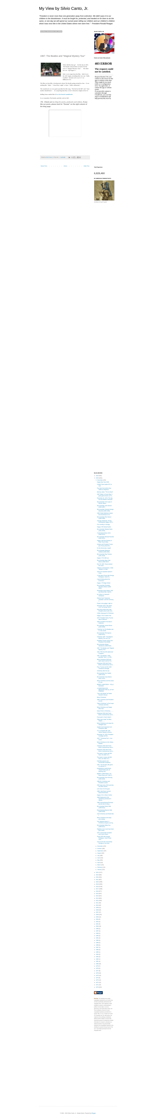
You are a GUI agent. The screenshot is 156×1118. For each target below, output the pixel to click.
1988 (97, 945)
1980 (97, 963)
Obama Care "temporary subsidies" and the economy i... (105, 599)
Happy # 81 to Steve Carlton (104, 795)
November (100, 846)
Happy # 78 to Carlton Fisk (104, 615)
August (99, 853)
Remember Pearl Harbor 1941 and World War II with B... (105, 591)
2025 (97, 478)
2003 (97, 921)
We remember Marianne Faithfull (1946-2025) (103, 551)
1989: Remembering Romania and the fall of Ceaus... (105, 803)
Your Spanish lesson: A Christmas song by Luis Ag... (105, 822)
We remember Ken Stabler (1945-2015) (104, 674)
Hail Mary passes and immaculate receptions (103, 761)
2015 (97, 893)
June (98, 858)
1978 (97, 968)
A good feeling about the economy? (103, 580)
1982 (97, 959)
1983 (97, 956)
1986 (97, 949)
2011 (97, 903)
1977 (97, 970)
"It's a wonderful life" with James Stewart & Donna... (104, 731)
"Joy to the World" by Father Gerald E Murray (104, 694)
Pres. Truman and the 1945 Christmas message (104, 667)
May (98, 860)
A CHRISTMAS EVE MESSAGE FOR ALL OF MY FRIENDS (105, 690)
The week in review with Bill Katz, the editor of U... (104, 754)
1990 (97, 940)
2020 (97, 882)
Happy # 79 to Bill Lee (103, 558)
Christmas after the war (103, 671)
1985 (97, 952)
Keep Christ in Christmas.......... (105, 711)
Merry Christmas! (101, 697)
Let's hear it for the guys (103, 789)
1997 (97, 931)
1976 (97, 973)
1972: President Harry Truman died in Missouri (105, 618)
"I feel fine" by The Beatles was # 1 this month (105, 630)
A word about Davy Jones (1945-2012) (104, 533)
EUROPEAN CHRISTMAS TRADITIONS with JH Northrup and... (104, 770)
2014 (97, 896)
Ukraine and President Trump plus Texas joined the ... (105, 545)
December (100, 480)
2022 (97, 877)
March (99, 865)
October (99, 848)
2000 (97, 926)
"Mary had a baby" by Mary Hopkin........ (104, 720)
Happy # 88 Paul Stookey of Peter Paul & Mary (104, 541)
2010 (97, 905)
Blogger (94, 1113)
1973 (97, 980)
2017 (97, 889)
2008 (97, 910)
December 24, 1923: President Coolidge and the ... (105, 735)
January (99, 869)
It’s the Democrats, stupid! (104, 548)
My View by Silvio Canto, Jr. (63, 8)
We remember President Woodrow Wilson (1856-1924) (104, 587)
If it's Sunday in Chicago (103, 524)
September (100, 851)
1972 (97, 982)
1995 (97, 935)
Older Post (86, 166)
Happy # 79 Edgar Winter (103, 583)
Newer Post (44, 166)
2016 (97, 891)
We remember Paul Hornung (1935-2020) (104, 778)
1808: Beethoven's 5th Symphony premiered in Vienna (104, 799)
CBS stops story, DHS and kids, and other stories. (105, 785)
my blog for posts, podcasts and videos (67, 102)
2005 (97, 917)
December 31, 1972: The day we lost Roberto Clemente (104, 498)
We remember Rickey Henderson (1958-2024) (104, 645)
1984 (97, 954)
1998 (97, 928)
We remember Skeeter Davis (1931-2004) (104, 529)
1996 (97, 933)
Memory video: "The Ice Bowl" (105, 492)
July (98, 855)
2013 (97, 898)
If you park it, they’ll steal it (104, 717)
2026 (97, 475)
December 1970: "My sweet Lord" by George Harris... (104, 606)
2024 (97, 872)
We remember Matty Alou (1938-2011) (103, 826)
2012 (97, 900)
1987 (97, 947)
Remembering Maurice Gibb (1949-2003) (104, 810)
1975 (97, 975)
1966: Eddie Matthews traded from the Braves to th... (105, 513)
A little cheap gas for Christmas (105, 613)
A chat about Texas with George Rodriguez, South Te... (105, 576)
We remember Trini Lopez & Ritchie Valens (104, 502)
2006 (97, 914)
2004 (97, 919)
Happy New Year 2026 (103, 482)
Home (65, 166)
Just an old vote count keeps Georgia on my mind (104, 842)
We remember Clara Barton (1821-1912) (104, 677)
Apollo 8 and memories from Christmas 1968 (104, 727)
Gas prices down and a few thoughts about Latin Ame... (105, 610)
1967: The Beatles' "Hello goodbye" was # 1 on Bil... (104, 656)
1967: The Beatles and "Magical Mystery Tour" (105, 648)
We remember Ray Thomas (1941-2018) (104, 554)
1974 (97, 977)
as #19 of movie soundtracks (65, 94)
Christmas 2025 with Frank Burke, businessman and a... (105, 664)
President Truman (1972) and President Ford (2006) (105, 641)
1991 (97, 938)
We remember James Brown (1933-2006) (104, 626)
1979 (97, 966)
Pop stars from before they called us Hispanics (104, 488)
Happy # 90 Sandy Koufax (104, 527)
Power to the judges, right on (104, 603)
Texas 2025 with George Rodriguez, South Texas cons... (104, 838)
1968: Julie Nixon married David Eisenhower (104, 792)
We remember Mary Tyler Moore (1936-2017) (103, 561)
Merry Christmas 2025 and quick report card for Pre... (104, 660)
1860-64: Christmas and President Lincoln (103, 782)
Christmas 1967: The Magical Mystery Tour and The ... (105, 637)
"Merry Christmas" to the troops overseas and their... (105, 704)
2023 (97, 875)
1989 (97, 942)
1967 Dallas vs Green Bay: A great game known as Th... (105, 495)
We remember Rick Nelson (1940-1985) (104, 517)
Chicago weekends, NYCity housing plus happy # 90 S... (105, 521)
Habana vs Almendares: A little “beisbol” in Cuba (105, 568)
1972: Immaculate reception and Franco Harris (104, 833)
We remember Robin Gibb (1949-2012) (104, 807)
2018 (97, 886)
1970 (97, 987)
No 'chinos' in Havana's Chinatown (103, 595)
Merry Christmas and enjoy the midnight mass (105, 724)
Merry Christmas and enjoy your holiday (104, 818)
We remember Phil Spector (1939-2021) (104, 633)
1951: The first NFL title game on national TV (105, 765)
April (98, 862)
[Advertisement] (65, 43)
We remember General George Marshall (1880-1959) (105, 510)
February (99, 867)
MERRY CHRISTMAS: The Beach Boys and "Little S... (105, 774)
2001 (97, 924)
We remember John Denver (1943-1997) (104, 506)
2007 (97, 912)
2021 (97, 879)
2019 (97, 884)
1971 (97, 984)
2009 (97, 907)
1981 (97, 961)
